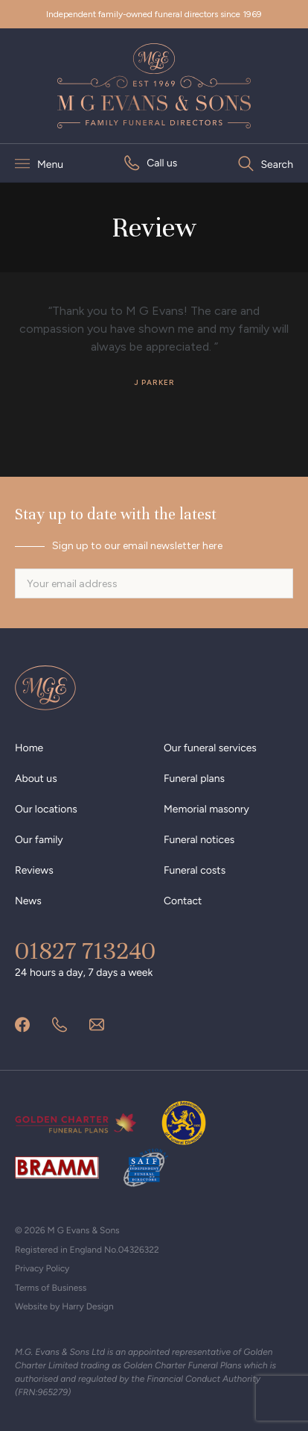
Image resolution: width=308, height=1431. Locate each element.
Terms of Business (50, 1288)
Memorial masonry (206, 809)
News (28, 901)
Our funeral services (210, 748)
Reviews (34, 870)
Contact (183, 901)
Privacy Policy (42, 1268)
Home (29, 748)
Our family (39, 839)
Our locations (46, 809)
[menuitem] (150, 163)
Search (277, 164)
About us (36, 778)
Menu (50, 164)
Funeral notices (199, 839)
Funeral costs (194, 870)
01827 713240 (85, 951)
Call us (162, 163)
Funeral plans (194, 778)
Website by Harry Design (64, 1306)
